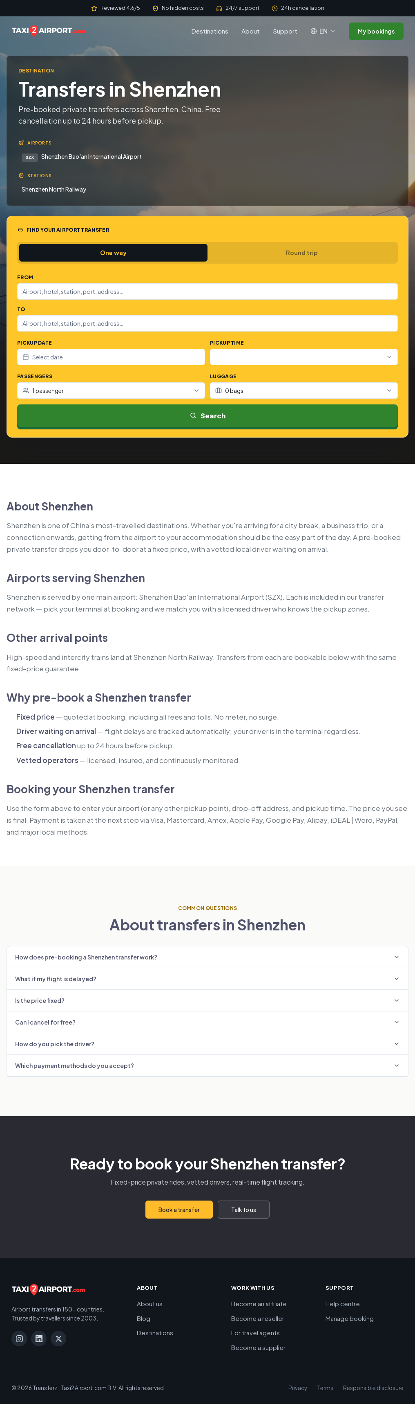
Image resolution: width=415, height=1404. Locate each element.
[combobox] (207, 291)
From (25, 277)
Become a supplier (258, 1346)
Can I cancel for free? (207, 1021)
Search (207, 415)
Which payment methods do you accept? (207, 1064)
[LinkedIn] (39, 1338)
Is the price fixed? (207, 999)
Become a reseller (257, 1317)
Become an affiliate (259, 1303)
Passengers (34, 376)
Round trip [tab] (302, 252)
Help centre (343, 1303)
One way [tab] (113, 252)
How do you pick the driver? (207, 1043)
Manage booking (350, 1317)
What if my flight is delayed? (207, 978)
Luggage (223, 376)
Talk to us (243, 1208)
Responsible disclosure (373, 1387)
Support (285, 31)
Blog (143, 1317)
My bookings (376, 31)
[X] (58, 1338)
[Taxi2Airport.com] (48, 31)
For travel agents (255, 1332)
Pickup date (34, 343)
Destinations (209, 31)
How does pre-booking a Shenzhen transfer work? (207, 956)
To (21, 309)
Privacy (297, 1387)
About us (150, 1303)
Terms (325, 1387)
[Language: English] (323, 31)
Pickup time (227, 343)
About (250, 31)
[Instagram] (19, 1338)
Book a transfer (179, 1208)
